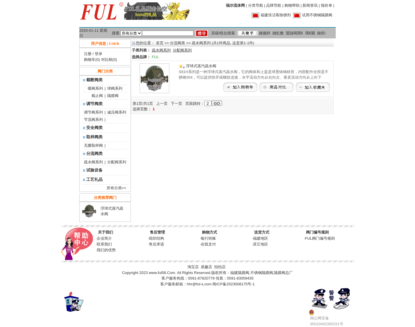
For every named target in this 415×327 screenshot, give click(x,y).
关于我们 (105, 232)
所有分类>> (116, 188)
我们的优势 (106, 250)
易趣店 (206, 267)
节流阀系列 (93, 119)
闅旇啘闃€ (294, 33)
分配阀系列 (116, 162)
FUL (155, 57)
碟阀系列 (95, 88)
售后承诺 (156, 244)
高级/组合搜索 (223, 33)
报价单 (326, 5)
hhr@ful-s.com (199, 284)
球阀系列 (114, 88)
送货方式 (261, 232)
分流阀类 (94, 153)
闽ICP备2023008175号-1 (233, 284)
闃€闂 (310, 33)
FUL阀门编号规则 (320, 238)
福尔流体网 (235, 5)
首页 (159, 43)
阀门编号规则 (317, 232)
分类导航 (255, 5)
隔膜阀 (113, 95)
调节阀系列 (93, 112)
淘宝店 (193, 267)
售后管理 (157, 232)
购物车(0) (92, 59)
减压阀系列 (116, 112)
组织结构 (156, 238)
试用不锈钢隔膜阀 (317, 15)
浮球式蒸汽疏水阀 (197, 66)
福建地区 (260, 238)
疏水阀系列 (93, 162)
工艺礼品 (94, 179)
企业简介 (104, 238)
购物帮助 (292, 5)
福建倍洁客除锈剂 (276, 15)
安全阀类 (94, 127)
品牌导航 (273, 5)
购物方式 (209, 232)
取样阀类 (94, 137)
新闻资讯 (310, 5)
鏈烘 (321, 33)
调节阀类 (94, 103)
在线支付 (208, 244)
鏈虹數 (278, 33)
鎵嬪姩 (264, 33)
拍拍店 (220, 267)
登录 (98, 54)
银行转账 (208, 238)
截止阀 (97, 95)
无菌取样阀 (93, 145)
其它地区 (260, 244)
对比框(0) (109, 59)
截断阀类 (94, 79)
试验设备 (94, 170)
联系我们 (104, 244)
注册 (88, 54)
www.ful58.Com (162, 273)
